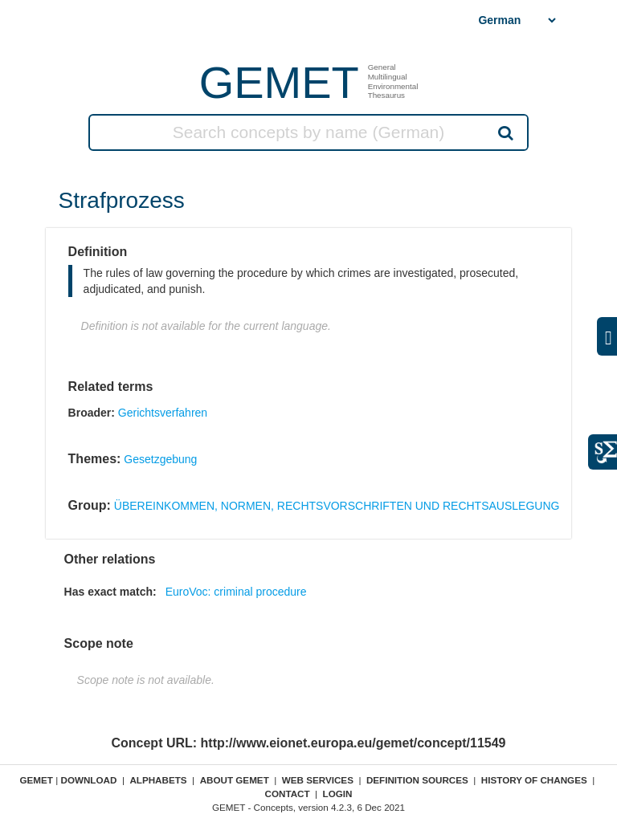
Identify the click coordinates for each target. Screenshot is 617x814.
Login (338, 793)
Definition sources (417, 780)
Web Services (317, 780)
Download (88, 780)
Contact (286, 793)
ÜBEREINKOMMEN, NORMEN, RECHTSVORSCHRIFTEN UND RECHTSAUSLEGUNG (337, 505)
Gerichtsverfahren (162, 412)
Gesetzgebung (160, 459)
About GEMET (234, 780)
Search (504, 132)
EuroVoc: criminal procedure (236, 591)
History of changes (534, 780)
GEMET (279, 82)
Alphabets (157, 780)
